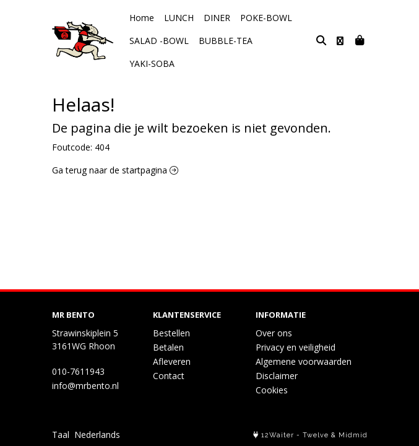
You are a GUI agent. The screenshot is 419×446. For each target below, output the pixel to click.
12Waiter (277, 435)
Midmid (353, 435)
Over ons (274, 333)
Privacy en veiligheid (295, 347)
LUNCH (179, 18)
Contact (168, 376)
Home (141, 18)
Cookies (272, 390)
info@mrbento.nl (85, 385)
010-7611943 (78, 371)
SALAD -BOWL (159, 40)
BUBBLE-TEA (226, 40)
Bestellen (171, 333)
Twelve (316, 435)
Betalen (168, 347)
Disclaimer (277, 376)
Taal (60, 434)
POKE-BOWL (266, 18)
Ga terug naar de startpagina (115, 147)
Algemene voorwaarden (304, 361)
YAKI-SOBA (285, 40)
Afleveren (172, 361)
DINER (217, 18)
